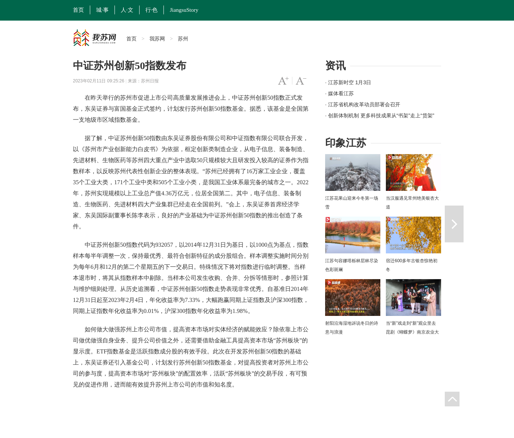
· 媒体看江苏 (339, 93)
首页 (78, 10)
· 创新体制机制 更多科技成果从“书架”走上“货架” (379, 115)
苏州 (183, 39)
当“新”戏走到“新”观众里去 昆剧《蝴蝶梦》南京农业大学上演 (412, 332)
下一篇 (454, 224)
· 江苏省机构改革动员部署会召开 (362, 104)
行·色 (151, 10)
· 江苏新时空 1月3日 (348, 82)
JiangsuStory (184, 10)
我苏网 (157, 39)
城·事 (102, 10)
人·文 (127, 10)
